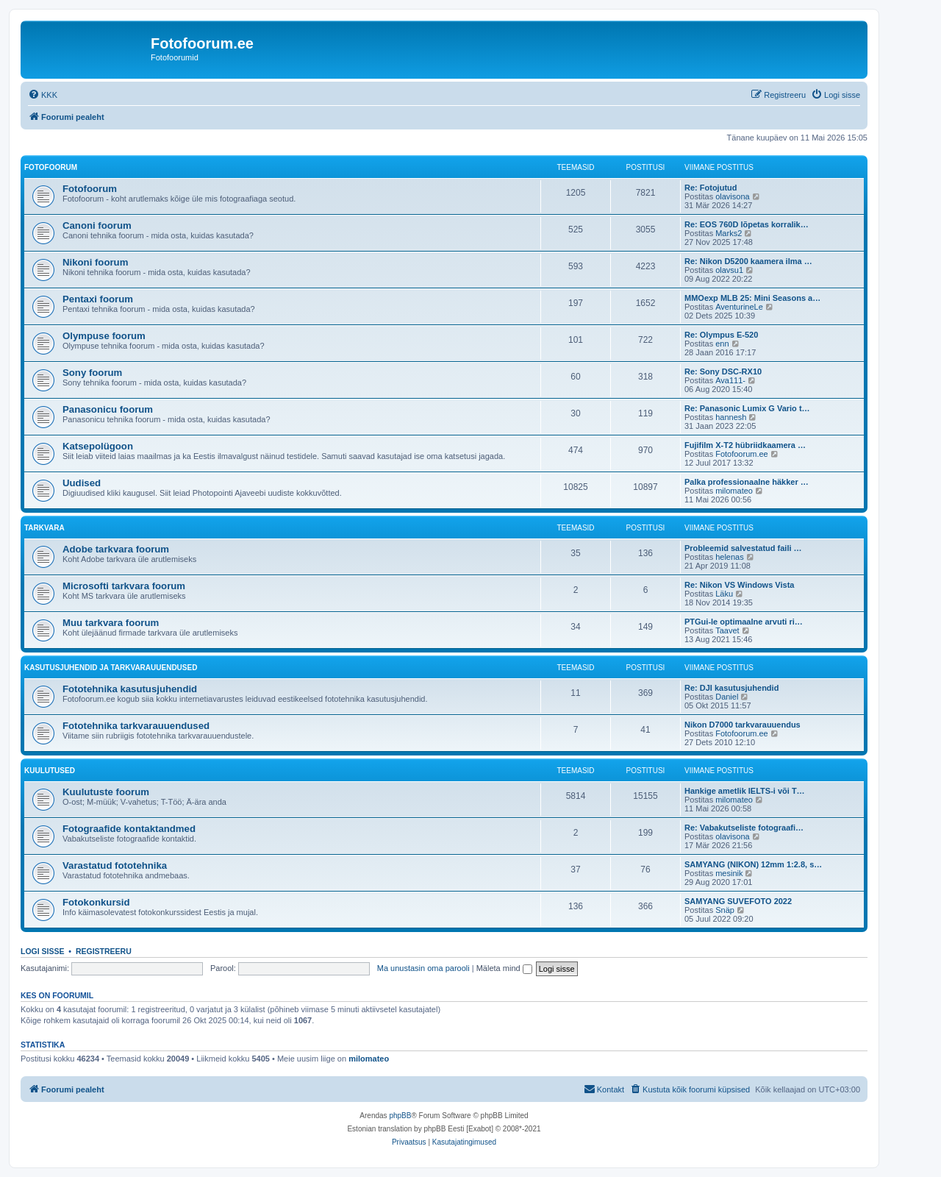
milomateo (734, 490)
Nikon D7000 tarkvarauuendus (742, 724)
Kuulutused (49, 771)
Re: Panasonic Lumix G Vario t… (747, 408)
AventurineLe (739, 306)
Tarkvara (44, 528)
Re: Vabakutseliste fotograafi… (744, 827)
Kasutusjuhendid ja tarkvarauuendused (110, 668)
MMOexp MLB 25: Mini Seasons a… (752, 298)
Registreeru (104, 951)
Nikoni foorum (95, 262)
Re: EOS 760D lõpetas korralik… (746, 224)
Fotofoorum (50, 167)
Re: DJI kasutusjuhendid (731, 687)
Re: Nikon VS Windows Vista (739, 584)
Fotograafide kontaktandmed (129, 828)
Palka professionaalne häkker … (746, 481)
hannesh (730, 417)
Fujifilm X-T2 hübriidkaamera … (745, 445)
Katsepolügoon (97, 446)
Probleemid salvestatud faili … (743, 548)
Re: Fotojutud (710, 187)
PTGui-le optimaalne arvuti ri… (743, 621)
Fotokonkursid (96, 902)
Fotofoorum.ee (741, 453)
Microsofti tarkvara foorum (123, 585)
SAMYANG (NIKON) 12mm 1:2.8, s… (753, 864)
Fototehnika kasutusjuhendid (129, 688)
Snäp (724, 910)
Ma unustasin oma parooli (423, 968)
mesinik (729, 873)
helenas (729, 556)
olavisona (732, 196)
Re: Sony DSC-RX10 (723, 371)
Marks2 (728, 233)
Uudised (81, 482)
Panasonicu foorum (107, 409)
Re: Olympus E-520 (721, 334)
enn (722, 343)
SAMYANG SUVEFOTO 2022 (738, 901)
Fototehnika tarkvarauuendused (136, 725)
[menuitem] (42, 95)
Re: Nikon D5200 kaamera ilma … (748, 261)
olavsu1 (729, 270)
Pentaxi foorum (97, 299)
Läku (724, 593)
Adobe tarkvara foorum (115, 549)
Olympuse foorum (104, 335)
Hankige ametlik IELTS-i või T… (744, 790)
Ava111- (730, 380)
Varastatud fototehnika (114, 865)
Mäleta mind (504, 968)
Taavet (727, 630)
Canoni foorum (97, 225)
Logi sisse (43, 951)
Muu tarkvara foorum (110, 622)
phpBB (400, 1116)
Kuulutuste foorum (105, 791)
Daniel (726, 696)
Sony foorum (92, 372)
